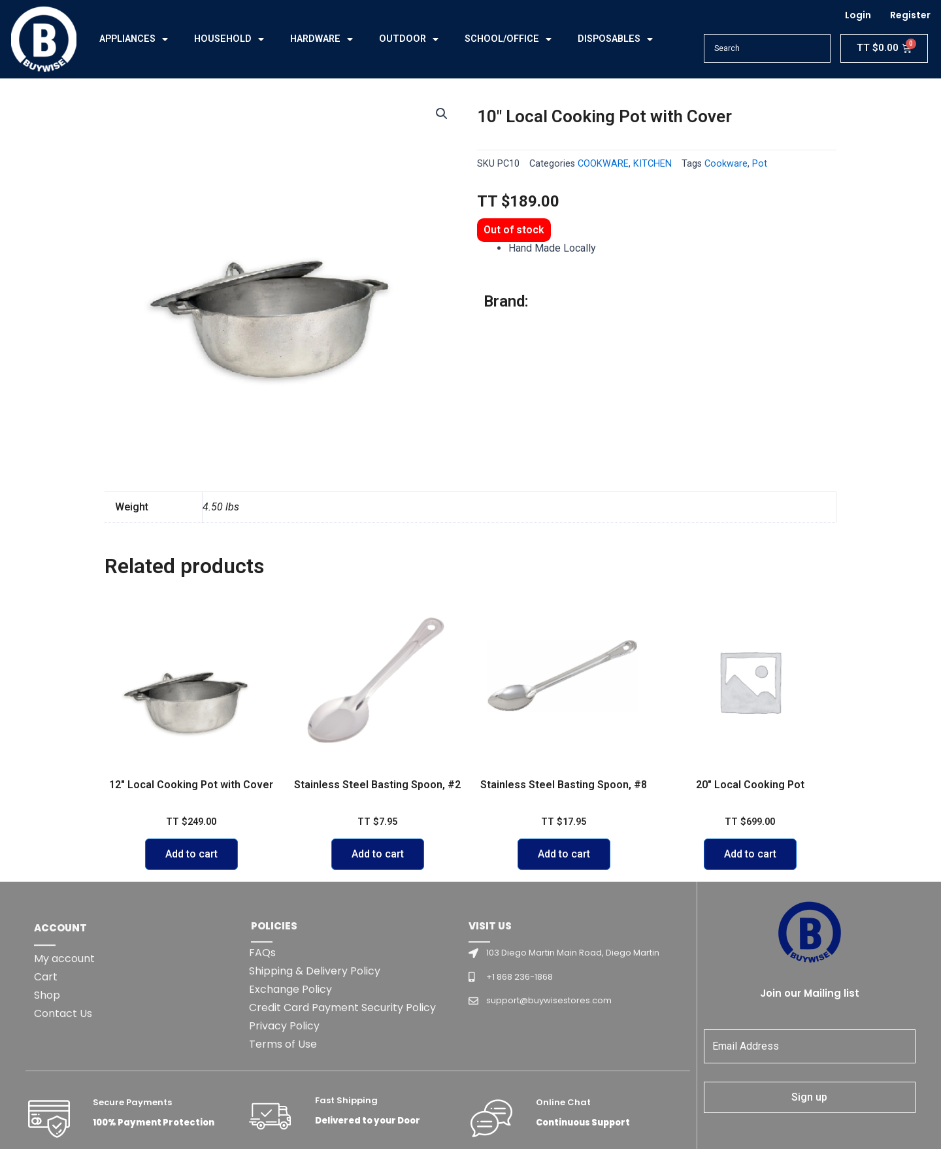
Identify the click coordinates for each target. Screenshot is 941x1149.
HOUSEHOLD (229, 39)
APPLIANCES (133, 39)
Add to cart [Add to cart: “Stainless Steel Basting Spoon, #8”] (564, 854)
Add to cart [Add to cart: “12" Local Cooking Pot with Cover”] (191, 854)
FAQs (262, 1047)
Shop (47, 1089)
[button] (442, 113)
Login (858, 15)
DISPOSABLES (615, 39)
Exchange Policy (290, 1083)
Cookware (726, 163)
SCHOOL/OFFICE (508, 39)
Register (910, 15)
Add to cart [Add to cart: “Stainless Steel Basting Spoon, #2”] (378, 854)
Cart (46, 1071)
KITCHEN (652, 163)
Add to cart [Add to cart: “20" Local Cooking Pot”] (750, 854)
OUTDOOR (408, 39)
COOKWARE (603, 163)
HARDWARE (321, 39)
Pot (759, 163)
